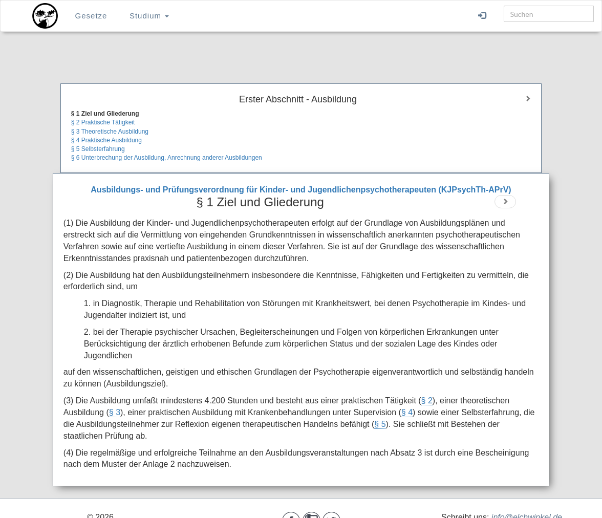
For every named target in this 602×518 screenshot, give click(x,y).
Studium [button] (149, 15)
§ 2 (427, 400)
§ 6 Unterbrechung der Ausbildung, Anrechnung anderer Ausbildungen (166, 157)
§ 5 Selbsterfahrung (98, 149)
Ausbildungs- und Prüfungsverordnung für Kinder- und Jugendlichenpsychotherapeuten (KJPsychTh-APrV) (301, 189)
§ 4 (407, 412)
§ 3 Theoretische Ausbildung (109, 131)
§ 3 (114, 412)
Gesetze (91, 15)
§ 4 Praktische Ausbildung (106, 140)
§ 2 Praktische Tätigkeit (103, 122)
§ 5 (379, 424)
